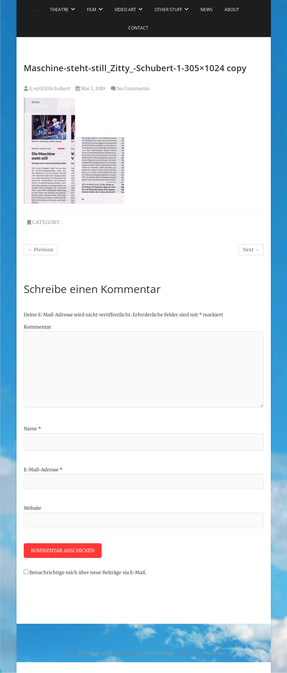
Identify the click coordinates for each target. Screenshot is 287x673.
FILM (91, 9)
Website (32, 508)
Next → (251, 250)
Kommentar (37, 327)
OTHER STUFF (168, 9)
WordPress (214, 653)
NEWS (206, 9)
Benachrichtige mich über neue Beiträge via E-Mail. (87, 572)
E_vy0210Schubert (47, 89)
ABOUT (231, 9)
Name (32, 429)
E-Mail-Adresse (43, 470)
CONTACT (138, 28)
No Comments (133, 89)
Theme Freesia (158, 653)
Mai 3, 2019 (90, 89)
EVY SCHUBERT (95, 653)
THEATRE (59, 9)
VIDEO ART (125, 9)
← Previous (40, 250)
